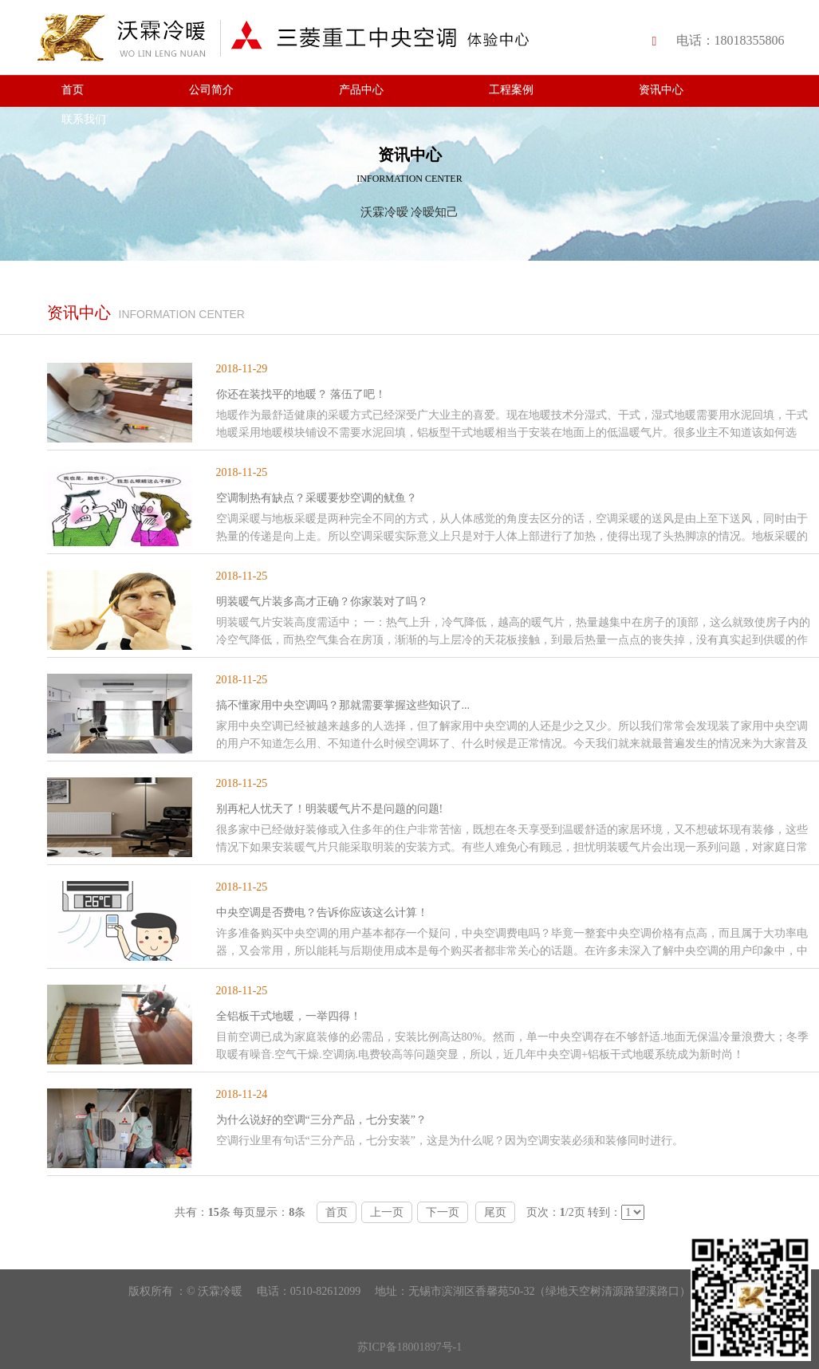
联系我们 (83, 119)
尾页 (495, 1212)
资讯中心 (661, 90)
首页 (72, 90)
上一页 (387, 1212)
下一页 (442, 1212)
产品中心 (361, 90)
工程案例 (511, 90)
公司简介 (211, 90)
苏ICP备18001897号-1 (409, 1347)
